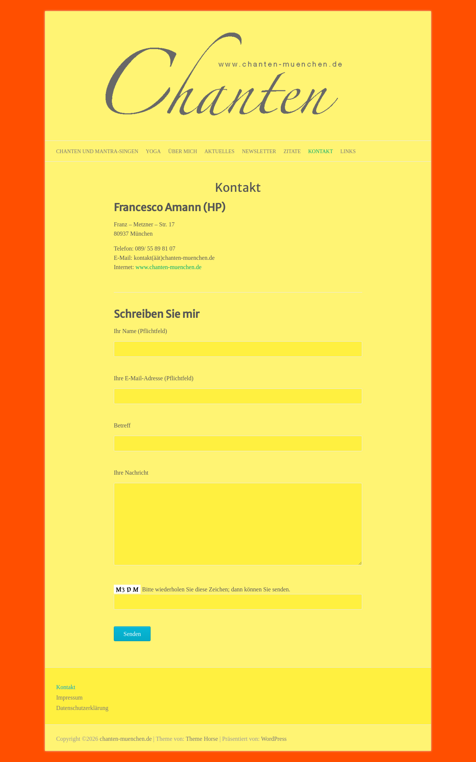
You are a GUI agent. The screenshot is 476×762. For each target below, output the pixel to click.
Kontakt (320, 151)
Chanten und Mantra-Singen (97, 151)
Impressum (69, 697)
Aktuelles (220, 151)
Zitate (291, 151)
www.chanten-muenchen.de (168, 267)
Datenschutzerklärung (82, 708)
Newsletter (259, 151)
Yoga (153, 151)
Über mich (182, 151)
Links (348, 151)
